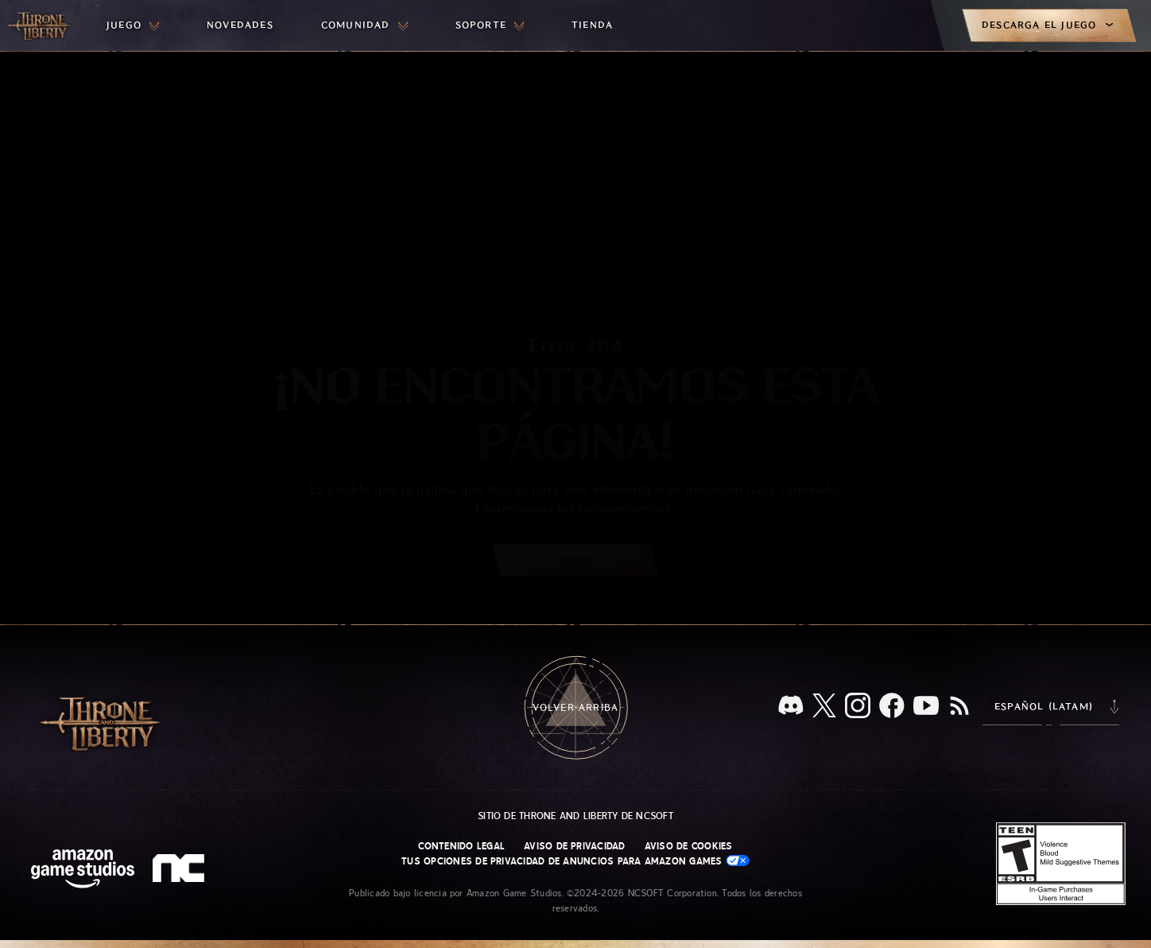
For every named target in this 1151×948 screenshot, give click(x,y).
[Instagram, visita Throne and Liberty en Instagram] (857, 707)
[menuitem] (133, 25)
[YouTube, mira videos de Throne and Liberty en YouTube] (926, 707)
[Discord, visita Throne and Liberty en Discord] (791, 706)
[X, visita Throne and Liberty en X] (824, 707)
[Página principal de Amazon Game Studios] (82, 870)
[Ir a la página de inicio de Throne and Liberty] (39, 25)
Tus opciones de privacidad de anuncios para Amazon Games (575, 861)
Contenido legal (461, 846)
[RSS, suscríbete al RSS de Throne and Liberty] (959, 707)
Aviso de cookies (689, 846)
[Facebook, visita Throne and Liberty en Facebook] (892, 707)
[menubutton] (133, 25)
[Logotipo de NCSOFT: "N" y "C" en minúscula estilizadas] (181, 870)
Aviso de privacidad (575, 846)
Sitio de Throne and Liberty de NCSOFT (575, 816)
